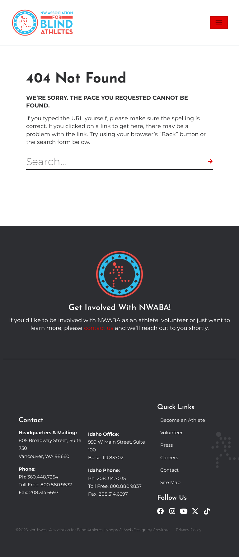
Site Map (170, 482)
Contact (169, 470)
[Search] (210, 161)
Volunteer (171, 433)
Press (166, 445)
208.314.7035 (111, 478)
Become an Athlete (182, 420)
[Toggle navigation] (219, 22)
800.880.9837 (56, 485)
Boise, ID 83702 (106, 457)
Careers (169, 457)
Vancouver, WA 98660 (44, 456)
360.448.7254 (42, 477)
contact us (98, 328)
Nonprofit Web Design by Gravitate (137, 529)
